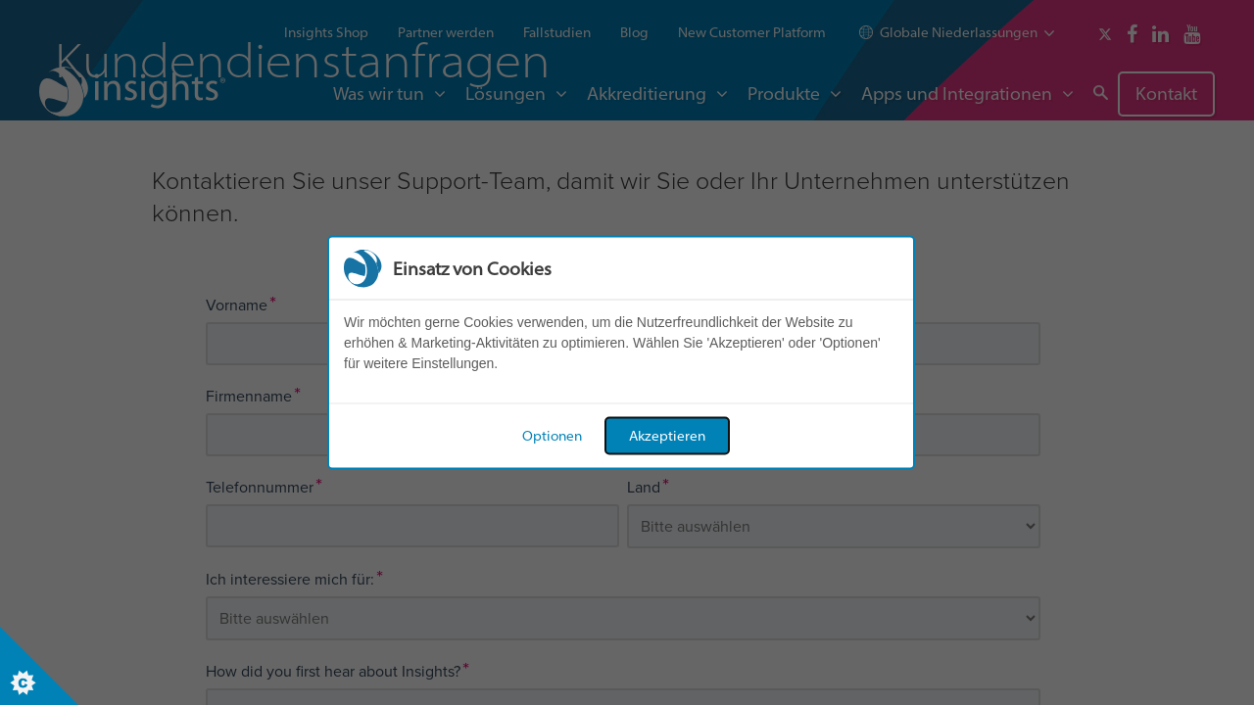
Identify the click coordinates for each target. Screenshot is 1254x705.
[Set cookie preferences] (39, 666)
